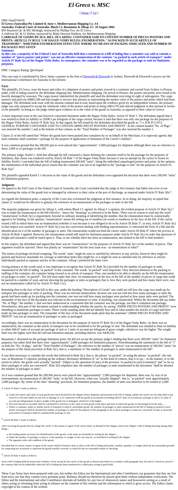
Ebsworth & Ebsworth (96, 76)
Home (85, 12)
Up (95, 12)
